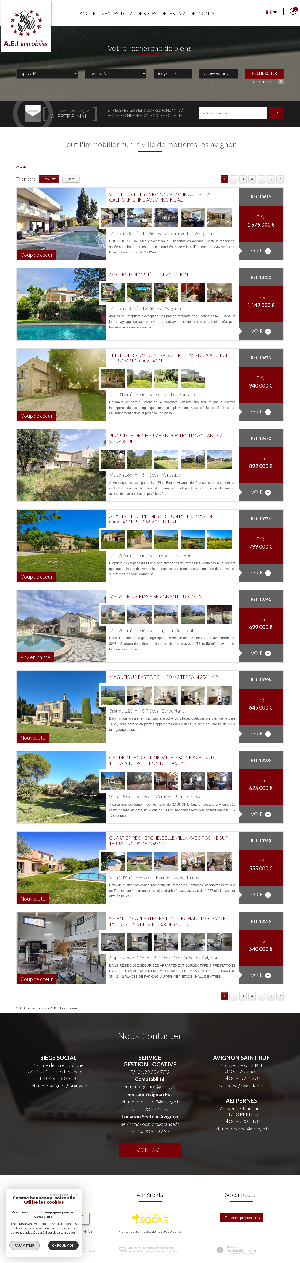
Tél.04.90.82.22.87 (149, 1131)
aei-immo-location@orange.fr (150, 1124)
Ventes (110, 13)
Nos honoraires (61, 1251)
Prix (50, 179)
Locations (133, 13)
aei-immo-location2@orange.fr (150, 1101)
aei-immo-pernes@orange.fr (241, 1128)
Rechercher (264, 73)
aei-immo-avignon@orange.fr (59, 1085)
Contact (209, 13)
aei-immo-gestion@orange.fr (149, 1086)
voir (261, 250)
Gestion (157, 13)
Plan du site (23, 1251)
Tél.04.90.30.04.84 (241, 1121)
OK (276, 113)
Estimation (183, 13)
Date (71, 179)
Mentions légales (41, 1251)
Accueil (89, 13)
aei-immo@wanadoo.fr (241, 1085)
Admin (83, 1251)
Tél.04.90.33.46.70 (58, 1078)
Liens (75, 1251)
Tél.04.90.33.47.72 (149, 1072)
